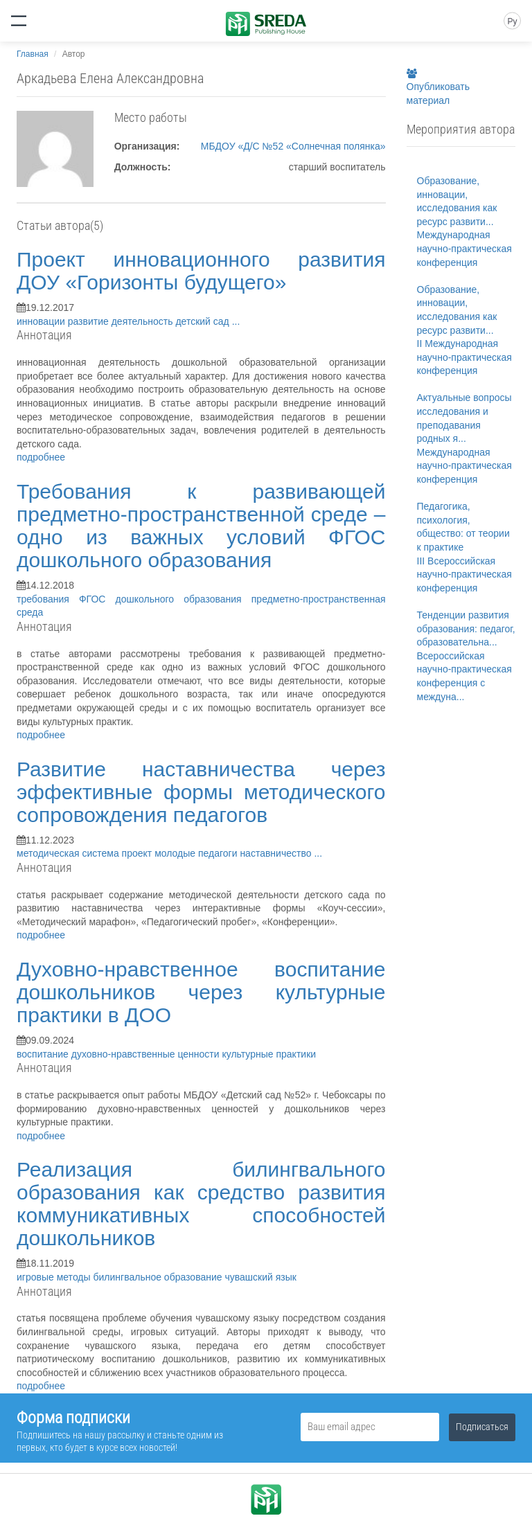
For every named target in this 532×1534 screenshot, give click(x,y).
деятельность (144, 321)
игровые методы (55, 1277)
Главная (32, 54)
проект (138, 853)
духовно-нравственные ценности (146, 1054)
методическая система (69, 853)
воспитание (44, 1054)
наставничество (277, 853)
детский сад (203, 321)
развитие (90, 321)
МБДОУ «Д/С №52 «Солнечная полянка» (293, 146)
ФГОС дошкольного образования (165, 599)
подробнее (41, 457)
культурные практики (269, 1054)
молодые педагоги (197, 853)
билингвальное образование (158, 1277)
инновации (42, 321)
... (236, 321)
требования (48, 599)
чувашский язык (260, 1277)
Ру (512, 21)
